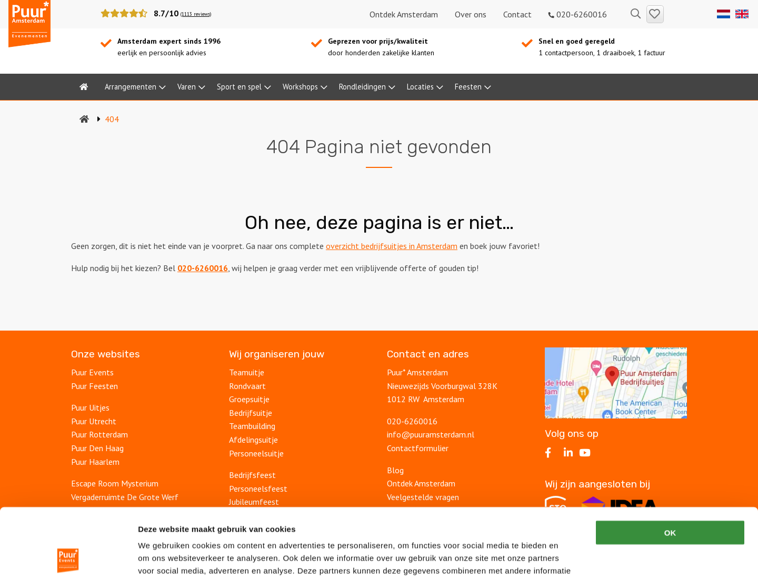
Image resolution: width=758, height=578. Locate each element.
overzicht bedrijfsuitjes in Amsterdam (391, 246)
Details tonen (569, 557)
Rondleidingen (362, 87)
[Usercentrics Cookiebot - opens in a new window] (68, 557)
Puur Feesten (94, 386)
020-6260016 (577, 14)
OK (670, 464)
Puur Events (92, 372)
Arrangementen (130, 87)
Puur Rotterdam (99, 434)
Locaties (420, 87)
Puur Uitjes (90, 407)
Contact (517, 14)
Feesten (468, 87)
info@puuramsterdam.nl (430, 434)
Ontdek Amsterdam (404, 14)
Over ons (470, 14)
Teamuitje (246, 372)
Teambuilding (252, 426)
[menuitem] (83, 87)
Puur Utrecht (93, 421)
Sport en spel (239, 87)
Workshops (300, 87)
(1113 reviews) (196, 14)
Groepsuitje (249, 399)
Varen (186, 87)
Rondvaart (247, 386)
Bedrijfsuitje (250, 412)
